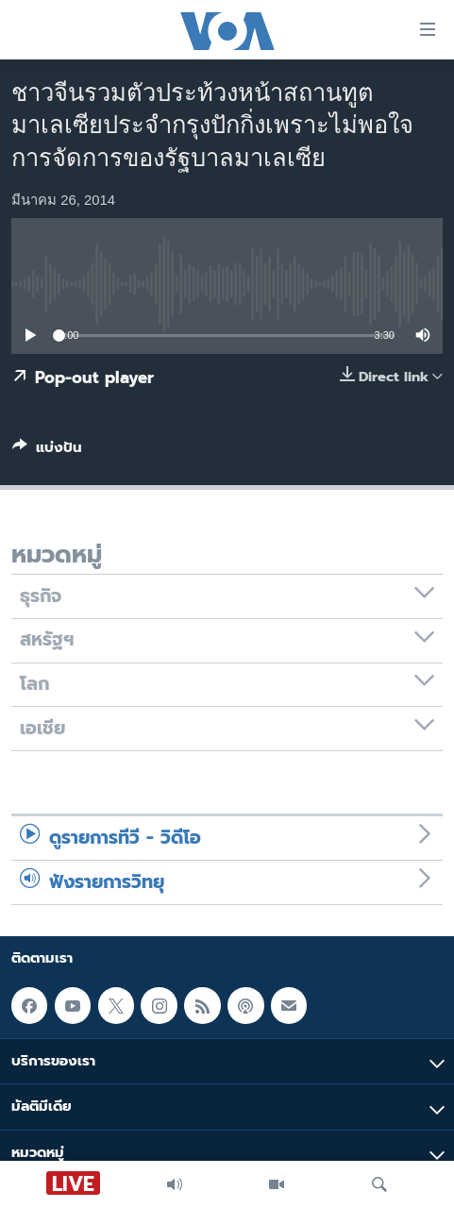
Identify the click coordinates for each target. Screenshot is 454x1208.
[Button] (47, 451)
